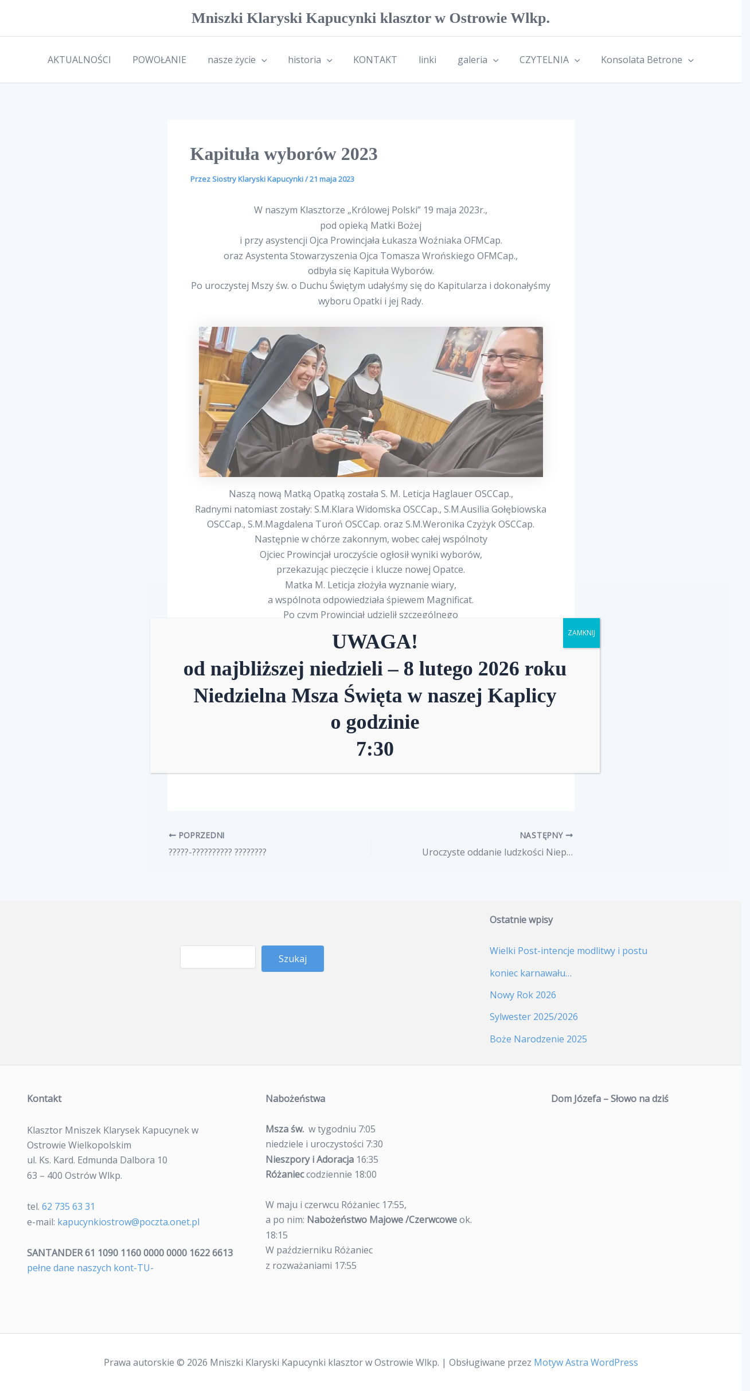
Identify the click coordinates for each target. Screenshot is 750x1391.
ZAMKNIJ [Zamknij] (581, 633)
